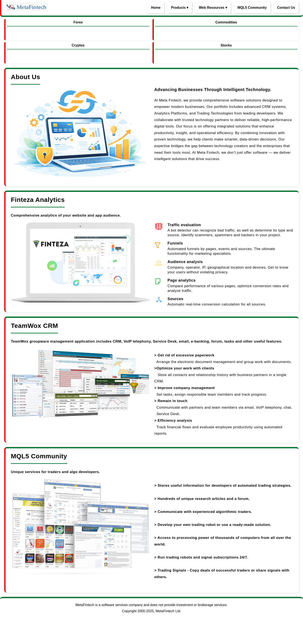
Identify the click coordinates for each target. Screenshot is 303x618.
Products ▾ (179, 7)
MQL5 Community (252, 7)
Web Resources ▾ (213, 7)
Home (155, 7)
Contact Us (286, 7)
